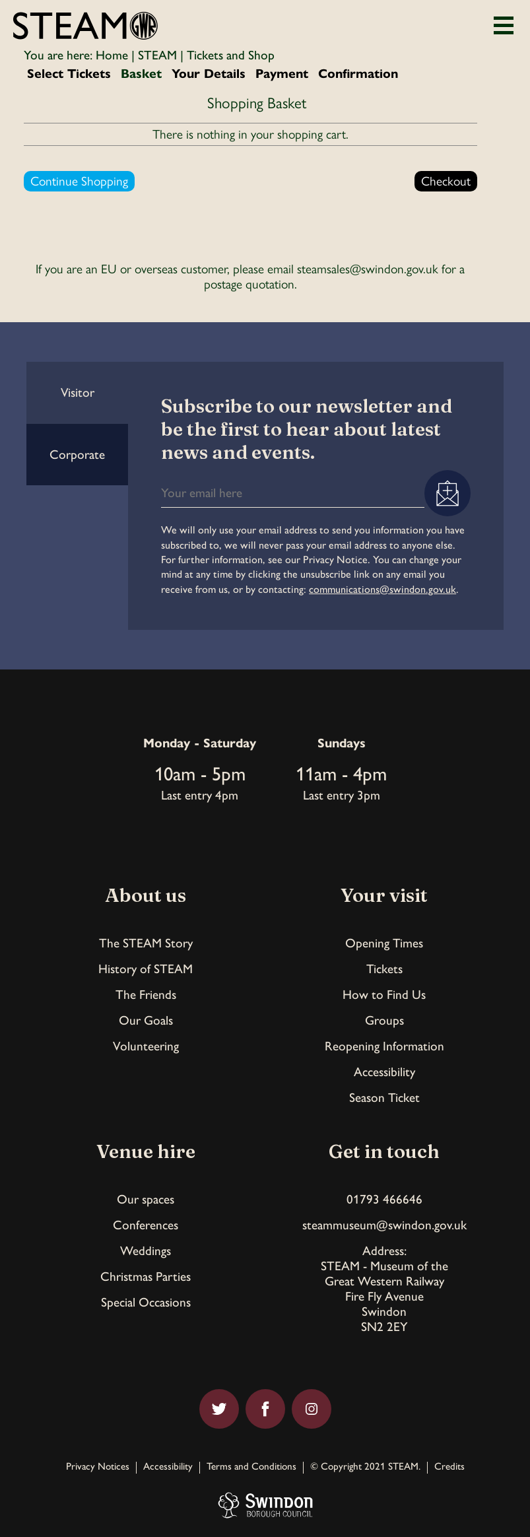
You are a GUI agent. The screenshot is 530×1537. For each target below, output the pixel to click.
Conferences (145, 1225)
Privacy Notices (97, 1467)
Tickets (384, 968)
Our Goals (146, 1020)
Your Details (209, 73)
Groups (384, 1020)
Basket (141, 73)
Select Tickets (69, 73)
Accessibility (384, 1071)
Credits (449, 1467)
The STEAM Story (146, 943)
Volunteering (146, 1046)
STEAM (157, 55)
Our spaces (145, 1199)
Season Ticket (384, 1097)
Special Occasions (146, 1302)
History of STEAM (145, 968)
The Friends (146, 994)
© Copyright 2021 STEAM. (365, 1467)
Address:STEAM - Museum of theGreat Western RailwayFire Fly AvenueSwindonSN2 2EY (384, 1288)
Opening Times (384, 943)
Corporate (77, 454)
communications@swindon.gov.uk (382, 589)
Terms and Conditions (251, 1467)
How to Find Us (384, 994)
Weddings (145, 1250)
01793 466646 (384, 1199)
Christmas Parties (145, 1276)
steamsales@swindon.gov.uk (367, 269)
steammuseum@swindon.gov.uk (384, 1225)
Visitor (77, 392)
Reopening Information (384, 1046)
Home (112, 55)
